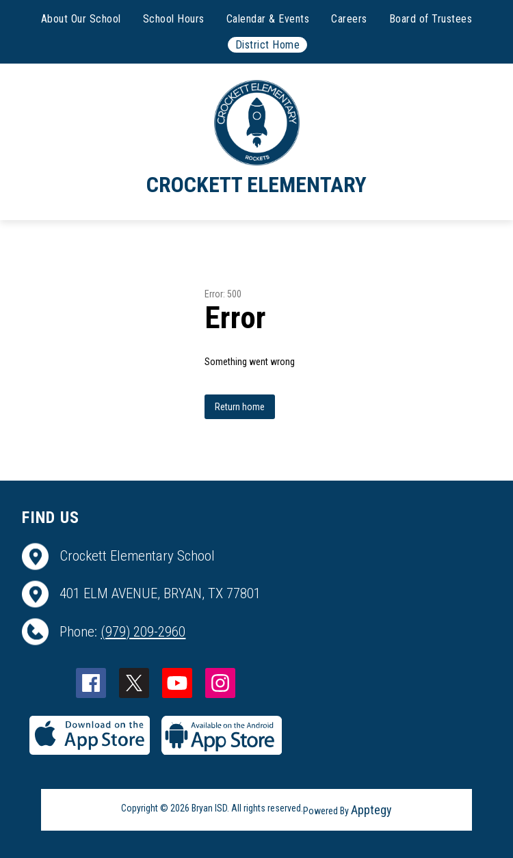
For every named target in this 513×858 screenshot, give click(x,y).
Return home (240, 406)
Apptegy (371, 810)
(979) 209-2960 (143, 632)
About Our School (81, 18)
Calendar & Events (268, 18)
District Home (267, 44)
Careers (349, 18)
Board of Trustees (431, 18)
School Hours (174, 18)
